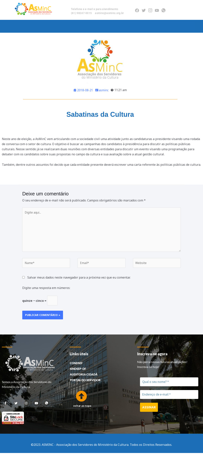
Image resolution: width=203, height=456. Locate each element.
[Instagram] (150, 10)
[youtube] (36, 406)
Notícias (156, 26)
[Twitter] (143, 10)
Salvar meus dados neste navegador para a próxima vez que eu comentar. (78, 280)
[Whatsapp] (163, 10)
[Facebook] (137, 10)
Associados (72, 26)
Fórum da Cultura (128, 26)
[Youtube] (157, 10)
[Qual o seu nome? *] (169, 384)
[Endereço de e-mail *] (169, 397)
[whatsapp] (46, 406)
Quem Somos (43, 26)
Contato (175, 26)
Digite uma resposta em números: (46, 290)
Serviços (98, 26)
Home (21, 26)
